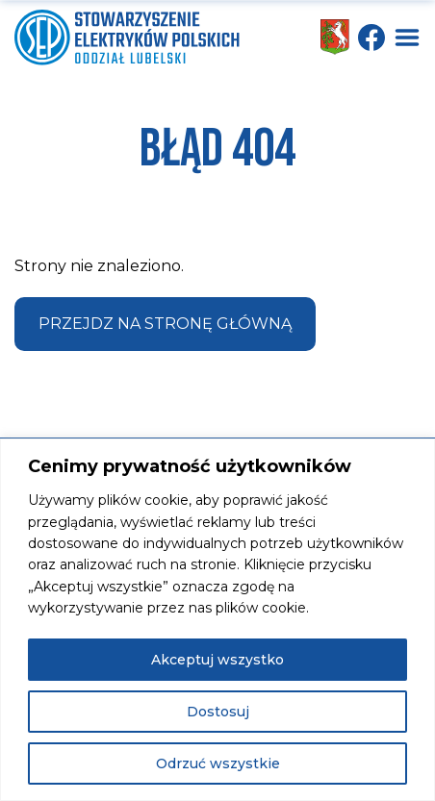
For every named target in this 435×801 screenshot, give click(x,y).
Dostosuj (218, 711)
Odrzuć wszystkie (218, 763)
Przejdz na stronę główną (165, 323)
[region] (217, 619)
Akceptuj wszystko (217, 659)
